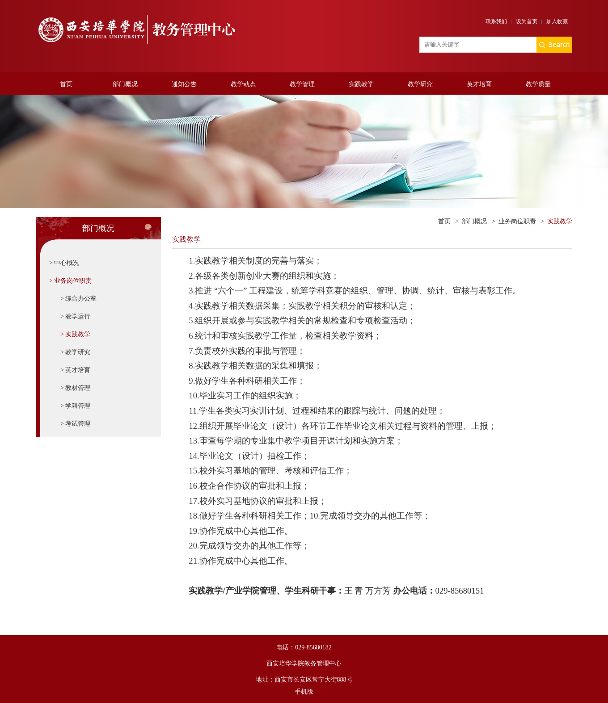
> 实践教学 (75, 334)
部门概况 (125, 84)
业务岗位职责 (517, 221)
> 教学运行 (75, 316)
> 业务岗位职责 (70, 280)
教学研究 (420, 84)
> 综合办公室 (78, 298)
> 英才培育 (75, 370)
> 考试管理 (75, 423)
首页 (66, 84)
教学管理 (302, 84)
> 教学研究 (75, 352)
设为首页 (526, 21)
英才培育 (479, 84)
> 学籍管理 (75, 405)
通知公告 (184, 84)
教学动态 (243, 84)
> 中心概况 (64, 262)
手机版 (304, 691)
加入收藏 (557, 21)
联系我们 (496, 21)
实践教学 (361, 84)
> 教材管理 (75, 388)
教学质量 (538, 84)
